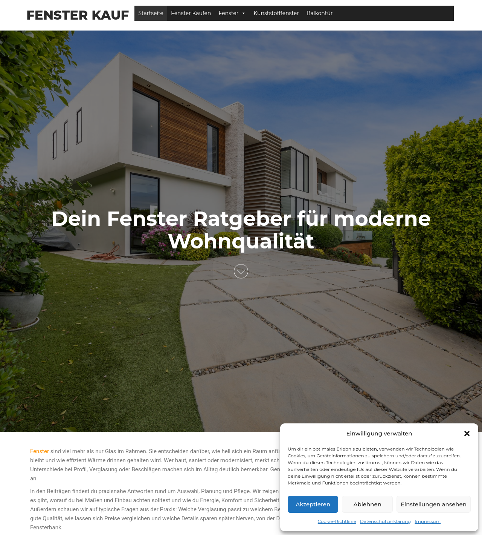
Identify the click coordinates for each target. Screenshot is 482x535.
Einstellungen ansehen (434, 504)
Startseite (150, 13)
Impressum (428, 521)
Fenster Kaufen (191, 13)
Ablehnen (367, 504)
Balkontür (320, 13)
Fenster (232, 13)
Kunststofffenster (276, 13)
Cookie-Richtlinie (337, 521)
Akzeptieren (313, 504)
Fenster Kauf (77, 15)
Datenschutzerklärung (385, 521)
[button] (467, 433)
